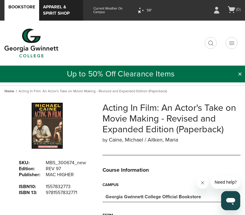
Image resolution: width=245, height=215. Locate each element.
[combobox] (171, 196)
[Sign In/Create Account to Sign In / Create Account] (216, 10)
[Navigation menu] (232, 43)
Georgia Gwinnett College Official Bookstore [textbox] (153, 197)
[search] (211, 43)
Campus (110, 184)
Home (9, 91)
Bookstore (21, 7)
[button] (240, 74)
